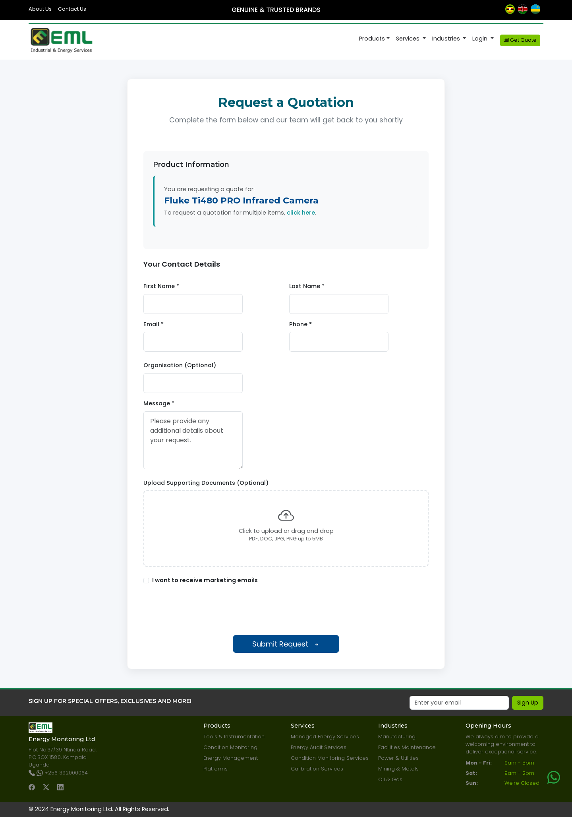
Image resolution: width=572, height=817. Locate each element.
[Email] (459, 703)
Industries (447, 39)
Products (372, 39)
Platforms (215, 768)
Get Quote (520, 40)
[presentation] (286, 609)
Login (480, 39)
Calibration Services (317, 768)
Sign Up (527, 703)
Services (408, 39)
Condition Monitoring (230, 747)
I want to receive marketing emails (205, 580)
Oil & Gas (390, 779)
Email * (153, 324)
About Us (40, 9)
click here (301, 213)
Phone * (300, 324)
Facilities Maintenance (407, 747)
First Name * (161, 286)
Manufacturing (396, 736)
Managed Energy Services (325, 736)
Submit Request (286, 644)
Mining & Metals (398, 768)
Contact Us (72, 9)
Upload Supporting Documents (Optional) (206, 483)
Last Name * (307, 286)
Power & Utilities (398, 758)
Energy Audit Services (318, 747)
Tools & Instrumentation (234, 736)
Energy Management (230, 758)
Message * (158, 403)
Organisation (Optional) (179, 365)
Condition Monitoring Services (330, 758)
